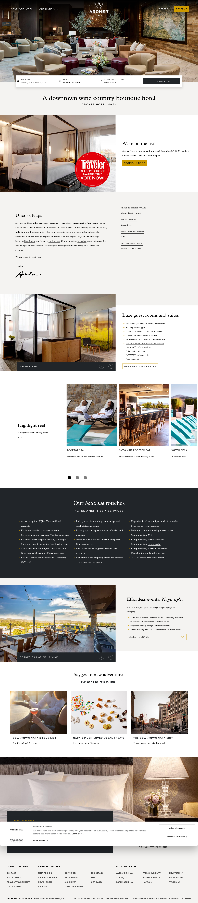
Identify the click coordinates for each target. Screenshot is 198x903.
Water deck (81, 539)
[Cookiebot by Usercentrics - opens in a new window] (16, 898)
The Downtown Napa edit (153, 738)
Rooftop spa (82, 530)
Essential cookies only (177, 894)
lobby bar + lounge (45, 245)
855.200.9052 (150, 839)
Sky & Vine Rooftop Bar (33, 548)
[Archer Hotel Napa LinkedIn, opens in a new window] (165, 847)
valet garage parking (102, 548)
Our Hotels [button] (48, 9)
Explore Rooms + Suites (140, 366)
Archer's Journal (47, 877)
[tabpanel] (92, 429)
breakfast (82, 241)
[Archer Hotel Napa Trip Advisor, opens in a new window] (158, 847)
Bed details (97, 873)
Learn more (76, 891)
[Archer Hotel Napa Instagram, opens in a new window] (146, 847)
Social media (14, 877)
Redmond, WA (176, 877)
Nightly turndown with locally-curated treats (145, 343)
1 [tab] (69, 477)
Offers (163, 9)
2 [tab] (77, 477)
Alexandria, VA (124, 873)
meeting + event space (162, 530)
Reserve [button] (181, 9)
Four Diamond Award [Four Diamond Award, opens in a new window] (132, 231)
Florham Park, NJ (152, 877)
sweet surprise (39, 539)
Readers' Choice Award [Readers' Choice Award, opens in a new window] (133, 208)
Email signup (71, 877)
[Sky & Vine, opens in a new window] (29, 241)
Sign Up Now (24, 843)
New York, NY (176, 873)
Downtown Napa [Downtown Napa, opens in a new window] (23, 223)
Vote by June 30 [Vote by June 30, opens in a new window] (134, 163)
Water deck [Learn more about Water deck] (179, 450)
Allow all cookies (177, 885)
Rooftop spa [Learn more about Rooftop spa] (75, 450)
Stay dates (25, 79)
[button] (78, 81)
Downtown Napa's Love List (34, 738)
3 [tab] (85, 477)
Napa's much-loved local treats (99, 738)
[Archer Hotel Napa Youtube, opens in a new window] (152, 847)
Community (70, 873)
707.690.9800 (174, 839)
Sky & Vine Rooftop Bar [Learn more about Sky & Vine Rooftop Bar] (135, 450)
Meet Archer (45, 873)
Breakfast (25, 557)
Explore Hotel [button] (21, 9)
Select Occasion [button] (157, 637)
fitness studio (154, 544)
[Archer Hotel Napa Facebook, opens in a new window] (140, 847)
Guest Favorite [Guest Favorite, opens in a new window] (129, 220)
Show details (39, 898)
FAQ (93, 877)
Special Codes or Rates (114, 79)
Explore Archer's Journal (99, 682)
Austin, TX (121, 877)
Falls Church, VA (152, 873)
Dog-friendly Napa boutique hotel (148, 521)
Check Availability (161, 81)
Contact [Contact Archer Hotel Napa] (11, 873)
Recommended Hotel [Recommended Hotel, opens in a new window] (132, 243)
